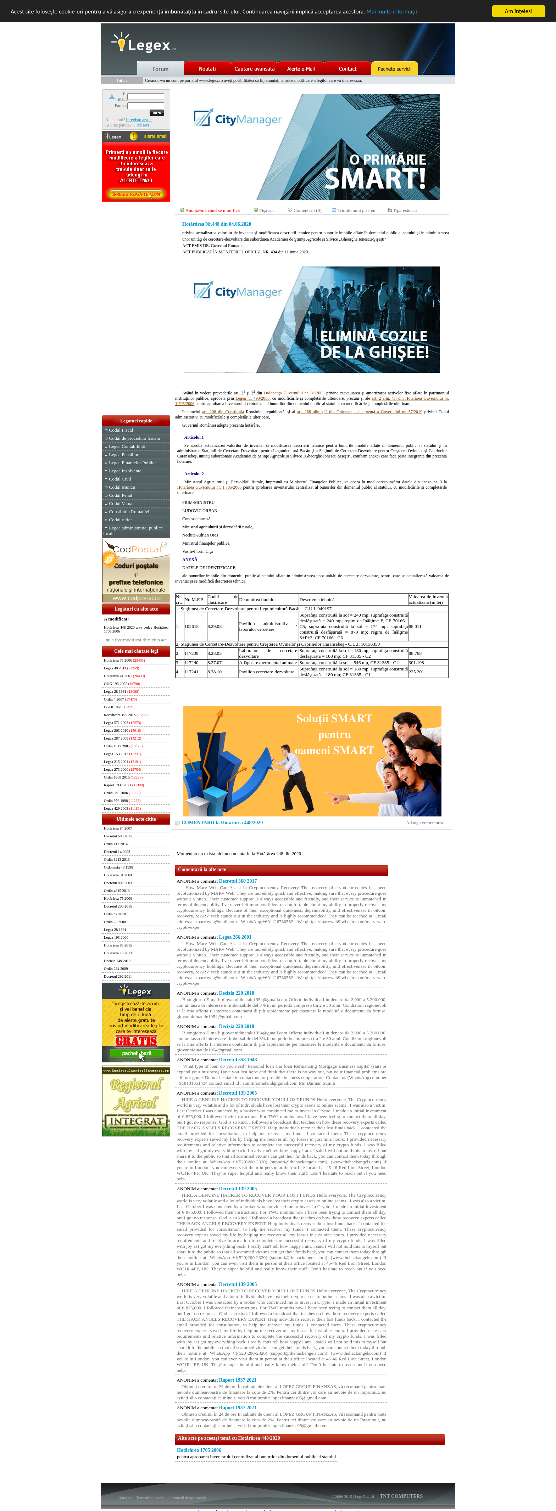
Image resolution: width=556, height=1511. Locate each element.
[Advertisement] (136, 309)
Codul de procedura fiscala (134, 438)
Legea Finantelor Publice (132, 462)
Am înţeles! (519, 11)
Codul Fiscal (121, 430)
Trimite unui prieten (357, 210)
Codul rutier (120, 519)
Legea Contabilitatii (127, 446)
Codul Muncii (122, 487)
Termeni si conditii (151, 1497)
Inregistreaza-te (139, 119)
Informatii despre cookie (187, 1497)
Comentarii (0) (308, 210)
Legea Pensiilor (123, 454)
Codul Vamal (121, 503)
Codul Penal (120, 495)
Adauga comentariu (424, 822)
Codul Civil (120, 479)
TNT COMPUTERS (401, 1496)
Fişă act (266, 210)
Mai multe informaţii (392, 11)
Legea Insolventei (126, 470)
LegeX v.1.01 (365, 1496)
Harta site (125, 1497)
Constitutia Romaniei (129, 511)
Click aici (141, 124)
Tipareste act (405, 210)
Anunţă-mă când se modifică (212, 210)
